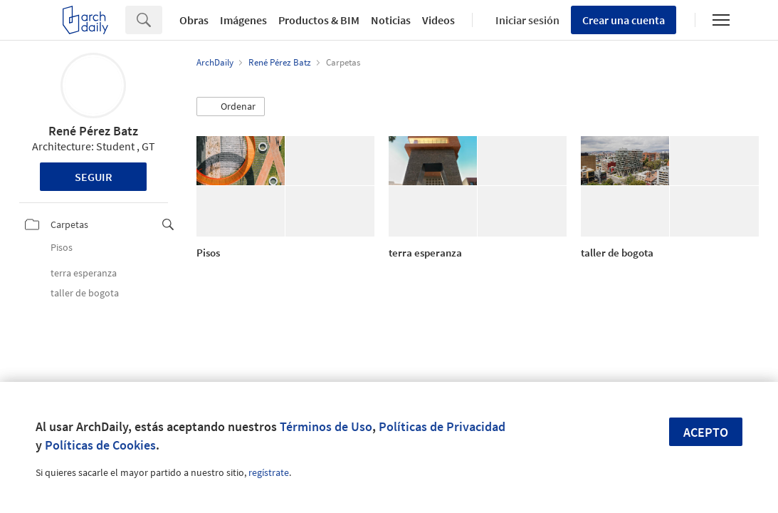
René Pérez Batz (93, 131)
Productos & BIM (318, 20)
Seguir (93, 177)
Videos (438, 20)
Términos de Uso (326, 426)
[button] (230, 107)
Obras (194, 20)
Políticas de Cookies (100, 445)
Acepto (705, 432)
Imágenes (243, 20)
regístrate (268, 472)
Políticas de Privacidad (442, 426)
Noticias (391, 20)
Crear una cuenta (623, 20)
